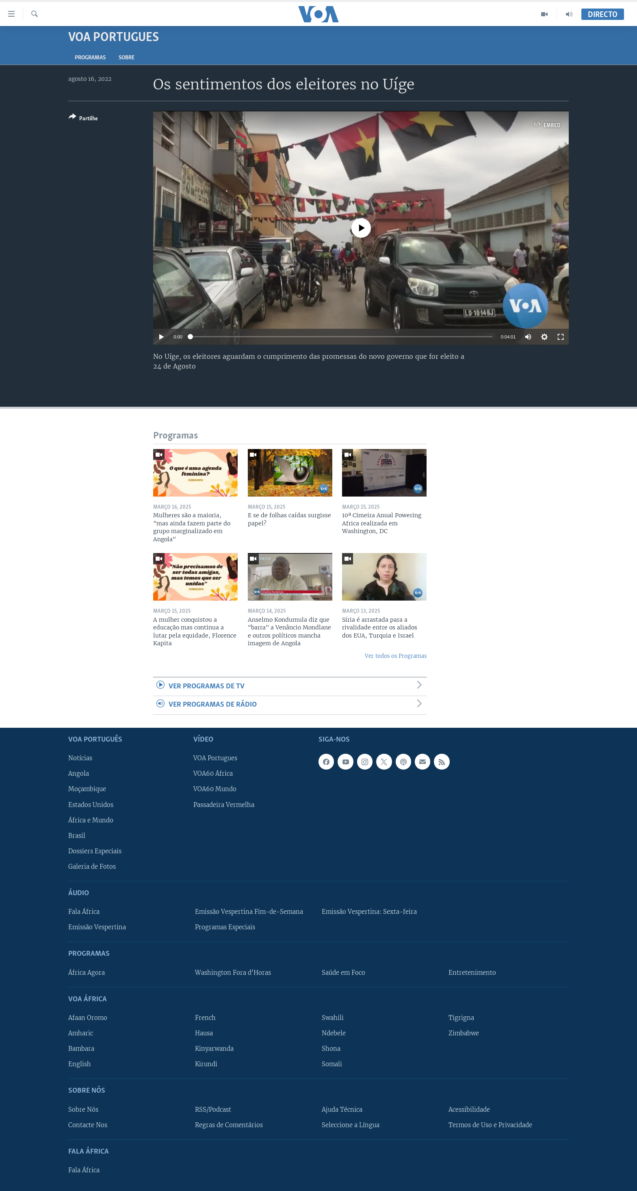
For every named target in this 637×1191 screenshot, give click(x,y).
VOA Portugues (215, 758)
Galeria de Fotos (92, 866)
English (79, 1064)
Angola (78, 773)
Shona (331, 1048)
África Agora (86, 972)
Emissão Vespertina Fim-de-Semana (249, 911)
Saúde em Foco (343, 972)
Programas (90, 58)
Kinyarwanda (214, 1048)
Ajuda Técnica (342, 1109)
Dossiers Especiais (94, 851)
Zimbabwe (463, 1033)
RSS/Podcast (213, 1109)
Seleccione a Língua (350, 1124)
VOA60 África (213, 773)
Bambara (81, 1048)
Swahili (333, 1018)
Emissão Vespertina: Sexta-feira (369, 911)
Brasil (76, 835)
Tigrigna (461, 1018)
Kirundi (206, 1064)
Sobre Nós (83, 1109)
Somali (332, 1064)
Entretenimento (472, 972)
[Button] (83, 119)
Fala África (84, 911)
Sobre (126, 58)
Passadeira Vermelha (223, 804)
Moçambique (87, 789)
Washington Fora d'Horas (233, 972)
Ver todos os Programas (396, 656)
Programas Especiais (225, 927)
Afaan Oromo (87, 1018)
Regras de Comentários (229, 1124)
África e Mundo (90, 820)
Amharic (80, 1033)
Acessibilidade (469, 1109)
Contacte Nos (87, 1124)
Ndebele (334, 1033)
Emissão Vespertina (97, 927)
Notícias (80, 758)
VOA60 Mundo (214, 789)
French (205, 1018)
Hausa (204, 1033)
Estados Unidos (90, 804)
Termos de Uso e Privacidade (490, 1124)
